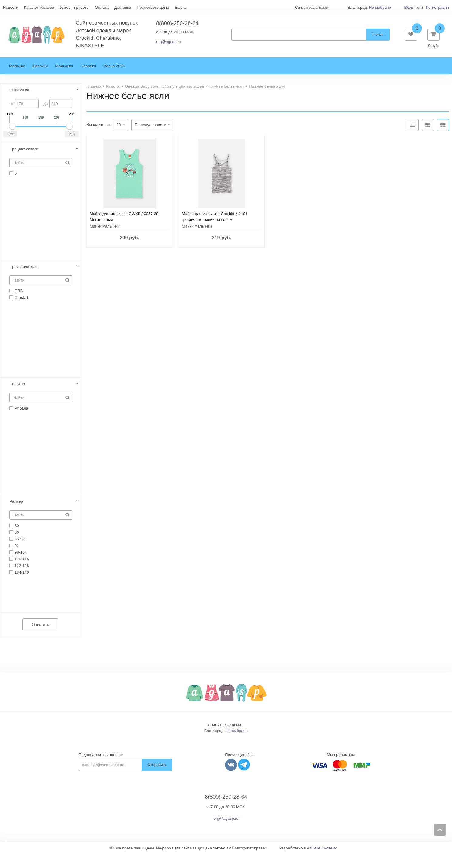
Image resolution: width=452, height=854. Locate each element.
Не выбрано (380, 7)
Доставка (122, 7)
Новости (10, 7)
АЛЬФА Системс (322, 848)
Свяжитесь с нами (224, 725)
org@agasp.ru (168, 41)
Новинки (88, 66)
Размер (16, 501)
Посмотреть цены (153, 7)
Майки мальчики (105, 226)
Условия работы (74, 7)
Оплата (102, 7)
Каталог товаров (39, 7)
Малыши (17, 66)
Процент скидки (23, 149)
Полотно (17, 384)
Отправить (157, 764)
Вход (408, 7)
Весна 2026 (114, 66)
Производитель (23, 266)
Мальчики (64, 66)
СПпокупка (19, 90)
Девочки (40, 66)
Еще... (180, 7)
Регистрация (437, 7)
